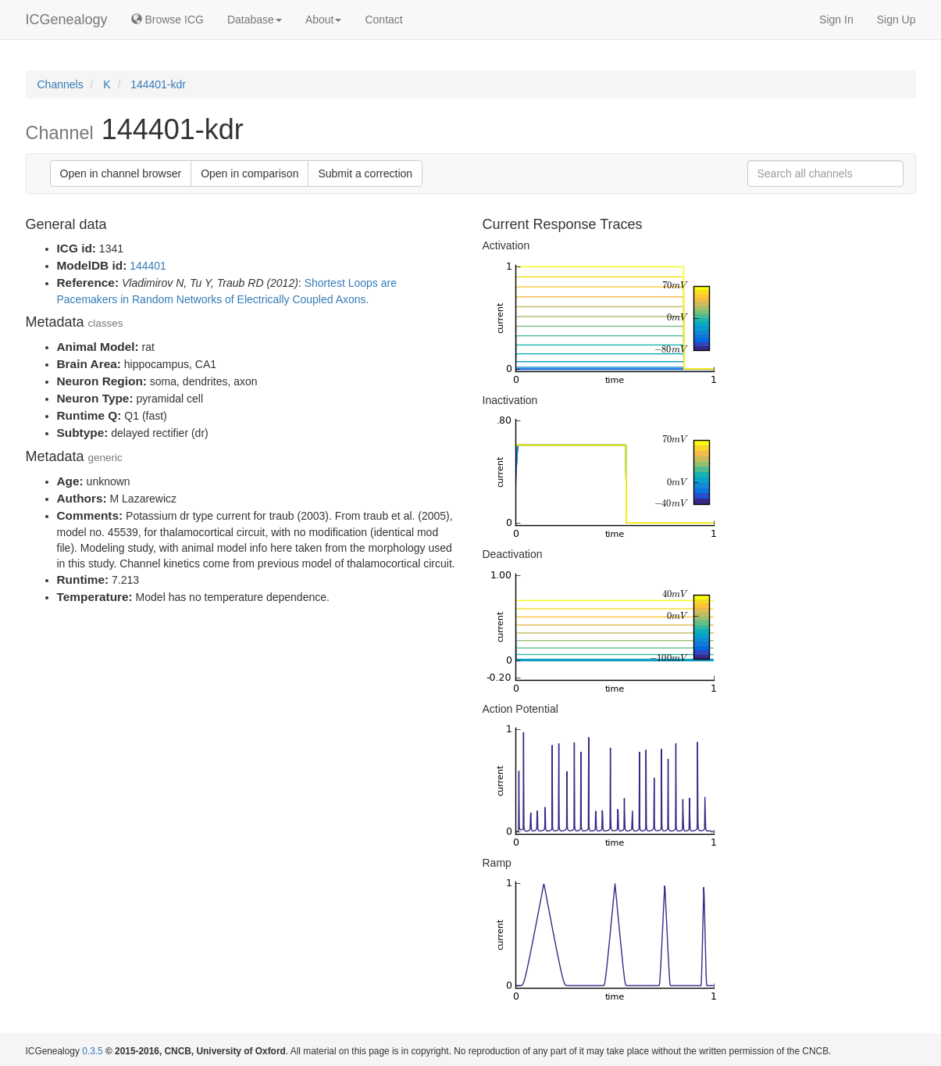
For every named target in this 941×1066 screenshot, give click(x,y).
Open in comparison (249, 173)
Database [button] (254, 19)
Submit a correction (365, 173)
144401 (148, 265)
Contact (383, 19)
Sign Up (896, 19)
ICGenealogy (67, 19)
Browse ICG (167, 19)
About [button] (323, 19)
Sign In (836, 19)
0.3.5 (92, 1051)
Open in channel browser (121, 173)
